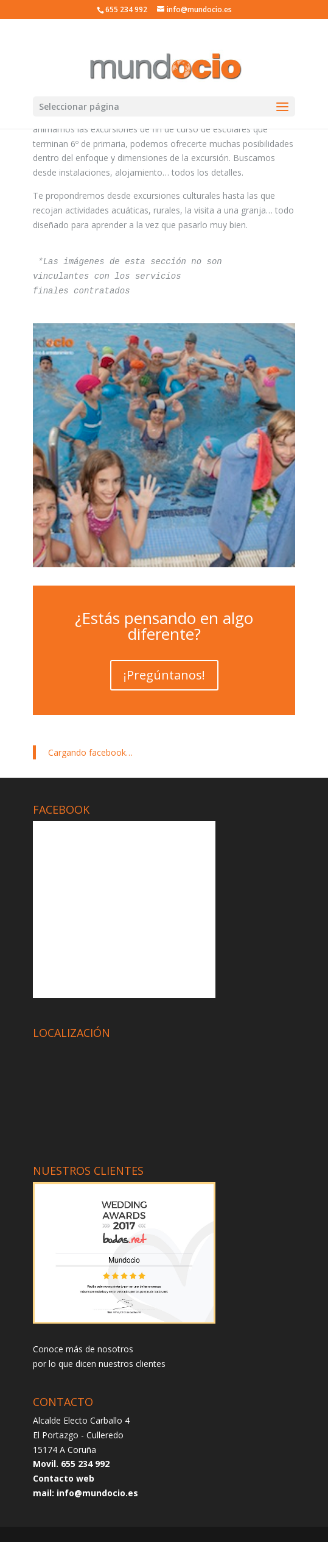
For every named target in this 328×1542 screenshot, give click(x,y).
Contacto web (63, 1478)
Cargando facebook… (90, 752)
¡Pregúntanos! (164, 675)
